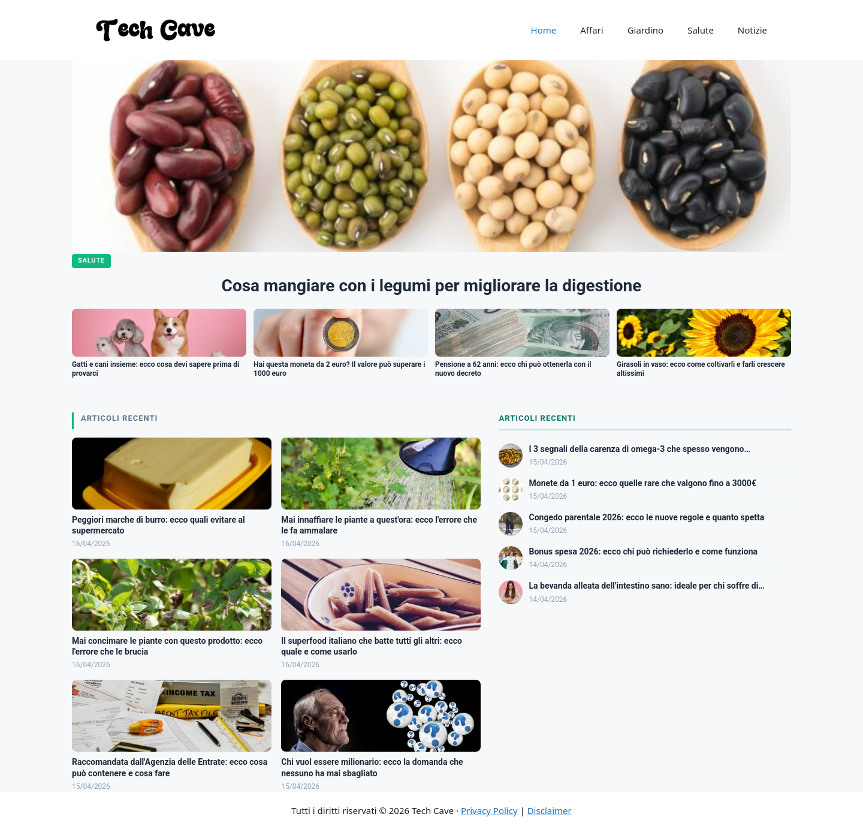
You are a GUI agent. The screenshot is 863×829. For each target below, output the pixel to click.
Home (544, 30)
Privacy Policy (489, 810)
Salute (700, 30)
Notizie (752, 30)
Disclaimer (549, 810)
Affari (591, 30)
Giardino (645, 30)
